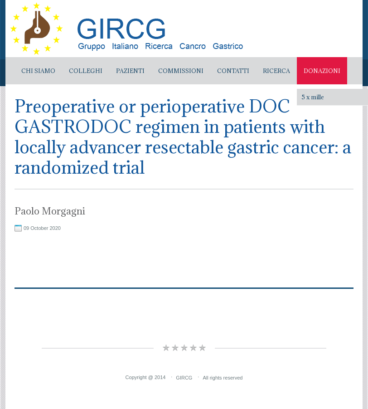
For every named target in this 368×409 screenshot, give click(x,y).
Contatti (233, 70)
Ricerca (276, 70)
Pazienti (130, 70)
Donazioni (322, 70)
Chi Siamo (38, 70)
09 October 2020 (42, 228)
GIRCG (184, 377)
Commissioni (180, 70)
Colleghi (85, 70)
